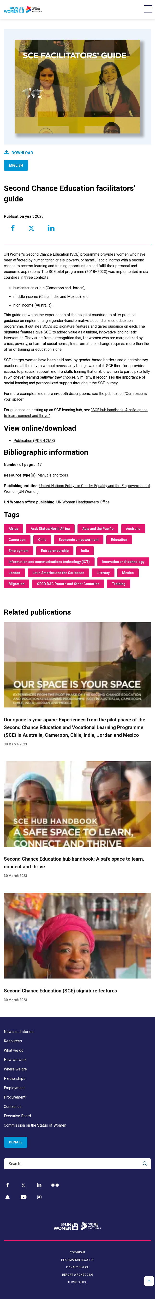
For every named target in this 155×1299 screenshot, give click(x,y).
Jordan (14, 573)
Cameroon (17, 540)
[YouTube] (23, 1197)
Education (119, 540)
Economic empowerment (79, 540)
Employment (19, 551)
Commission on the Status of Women (35, 1125)
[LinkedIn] (39, 1185)
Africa (13, 529)
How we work (15, 1059)
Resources (13, 1041)
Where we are (15, 1069)
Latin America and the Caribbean (58, 573)
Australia (133, 529)
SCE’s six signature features (66, 326)
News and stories (19, 1031)
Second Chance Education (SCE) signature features (60, 991)
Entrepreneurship (55, 551)
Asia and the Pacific (97, 529)
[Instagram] (39, 1197)
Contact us (13, 1106)
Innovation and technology (123, 562)
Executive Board (17, 1116)
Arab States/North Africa (50, 529)
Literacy (103, 573)
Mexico (128, 573)
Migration (16, 584)
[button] (149, 1281)
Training (118, 584)
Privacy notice (77, 1267)
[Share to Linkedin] (51, 228)
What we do (14, 1050)
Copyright (77, 1252)
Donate (15, 1142)
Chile (42, 540)
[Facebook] (7, 1185)
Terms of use (77, 1282)
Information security (77, 1260)
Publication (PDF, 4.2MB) (34, 440)
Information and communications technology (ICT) (49, 562)
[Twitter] (23, 1185)
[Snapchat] (7, 1197)
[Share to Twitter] (31, 228)
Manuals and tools (52, 475)
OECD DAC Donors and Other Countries (68, 584)
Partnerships (14, 1078)
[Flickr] (55, 1185)
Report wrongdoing (77, 1274)
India (85, 551)
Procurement (14, 1097)
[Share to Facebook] (13, 228)
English (16, 165)
